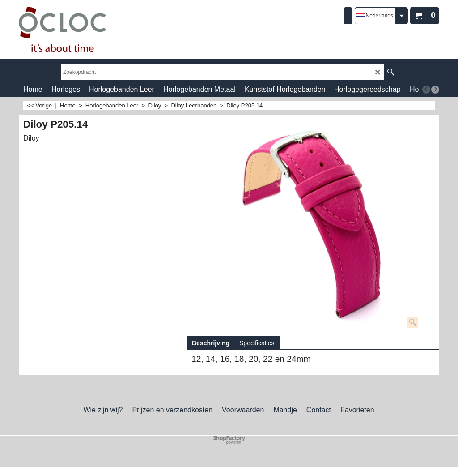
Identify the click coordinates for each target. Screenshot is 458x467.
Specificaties (257, 343)
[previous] (426, 90)
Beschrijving (210, 343)
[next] (435, 90)
